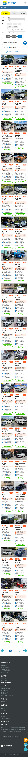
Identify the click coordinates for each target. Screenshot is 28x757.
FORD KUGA (17, 626)
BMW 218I (3, 626)
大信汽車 (21, 370)
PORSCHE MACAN (18, 232)
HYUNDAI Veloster (5, 528)
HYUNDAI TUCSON (18, 331)
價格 (3, 51)
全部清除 (8, 36)
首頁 (2, 7)
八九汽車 (21, 436)
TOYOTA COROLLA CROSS (18, 70)
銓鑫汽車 (21, 567)
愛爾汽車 (8, 599)
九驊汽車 (21, 468)
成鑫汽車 (21, 238)
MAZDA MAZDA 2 (18, 298)
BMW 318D (17, 397)
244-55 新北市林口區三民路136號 (10, 736)
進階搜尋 (14, 36)
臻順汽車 (8, 436)
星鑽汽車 (21, 501)
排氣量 (16, 51)
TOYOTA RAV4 (18, 364)
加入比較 (11, 66)
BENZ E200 (4, 265)
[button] (6, 98)
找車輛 (5, 13)
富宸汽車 (21, 271)
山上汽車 (8, 531)
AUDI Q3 (3, 495)
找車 (5, 7)
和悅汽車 (8, 304)
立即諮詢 (7, 83)
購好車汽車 (8, 271)
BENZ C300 (4, 331)
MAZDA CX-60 (4, 463)
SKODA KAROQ (17, 167)
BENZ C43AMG (18, 430)
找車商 (14, 13)
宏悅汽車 (21, 172)
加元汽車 (8, 337)
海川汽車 (21, 138)
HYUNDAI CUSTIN (5, 69)
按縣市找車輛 (11, 32)
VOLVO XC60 (4, 232)
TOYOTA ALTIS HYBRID (7, 135)
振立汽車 (21, 304)
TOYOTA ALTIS (18, 135)
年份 (10, 51)
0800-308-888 (6, 740)
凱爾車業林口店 (9, 564)
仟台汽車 (21, 77)
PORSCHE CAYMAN (18, 528)
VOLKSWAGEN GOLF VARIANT (20, 495)
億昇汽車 (21, 534)
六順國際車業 (9, 74)
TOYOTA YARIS (18, 104)
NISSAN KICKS (4, 199)
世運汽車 (8, 140)
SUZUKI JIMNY (4, 104)
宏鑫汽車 (21, 403)
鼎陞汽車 (8, 205)
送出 (20, 36)
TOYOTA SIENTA (18, 561)
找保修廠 (22, 13)
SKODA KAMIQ (17, 265)
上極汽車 (8, 238)
